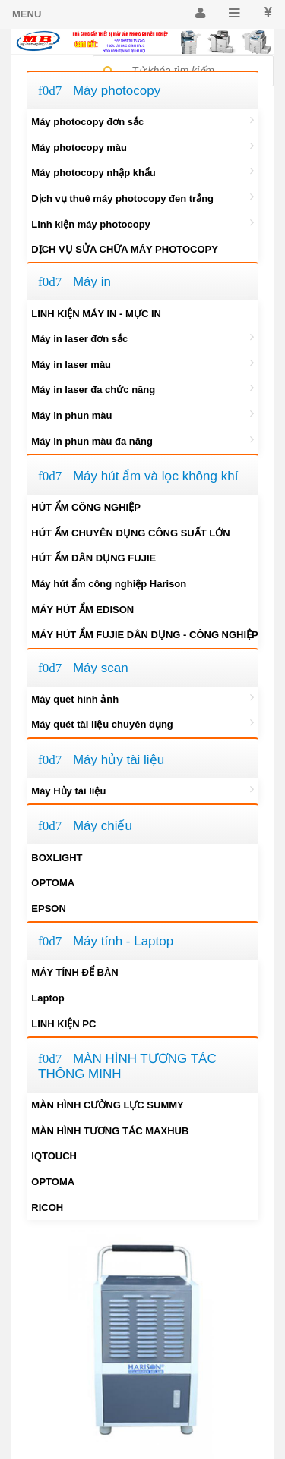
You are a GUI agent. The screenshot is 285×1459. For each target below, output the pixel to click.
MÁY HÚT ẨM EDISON (82, 609)
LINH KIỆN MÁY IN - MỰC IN (96, 313)
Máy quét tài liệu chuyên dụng (142, 723)
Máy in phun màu (142, 414)
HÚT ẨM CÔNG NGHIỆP (86, 507)
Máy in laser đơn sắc (142, 337)
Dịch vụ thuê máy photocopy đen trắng (142, 197)
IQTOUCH (54, 1156)
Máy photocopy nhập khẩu (142, 171)
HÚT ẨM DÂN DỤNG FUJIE (93, 558)
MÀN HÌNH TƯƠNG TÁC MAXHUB (109, 1131)
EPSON (48, 908)
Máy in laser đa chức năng (142, 388)
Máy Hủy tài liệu (142, 790)
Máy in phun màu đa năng (142, 440)
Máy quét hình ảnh (142, 698)
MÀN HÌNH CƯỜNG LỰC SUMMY (107, 1105)
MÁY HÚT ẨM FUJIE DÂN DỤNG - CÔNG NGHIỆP (144, 633)
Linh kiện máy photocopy (142, 223)
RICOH (47, 1207)
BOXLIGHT (56, 857)
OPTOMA (52, 882)
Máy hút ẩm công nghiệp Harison (108, 584)
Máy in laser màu (142, 363)
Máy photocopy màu (142, 146)
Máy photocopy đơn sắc (142, 120)
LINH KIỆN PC (63, 1024)
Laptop (47, 998)
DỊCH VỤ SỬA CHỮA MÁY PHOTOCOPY (124, 249)
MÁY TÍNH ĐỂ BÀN (74, 972)
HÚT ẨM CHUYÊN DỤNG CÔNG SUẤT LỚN (130, 533)
